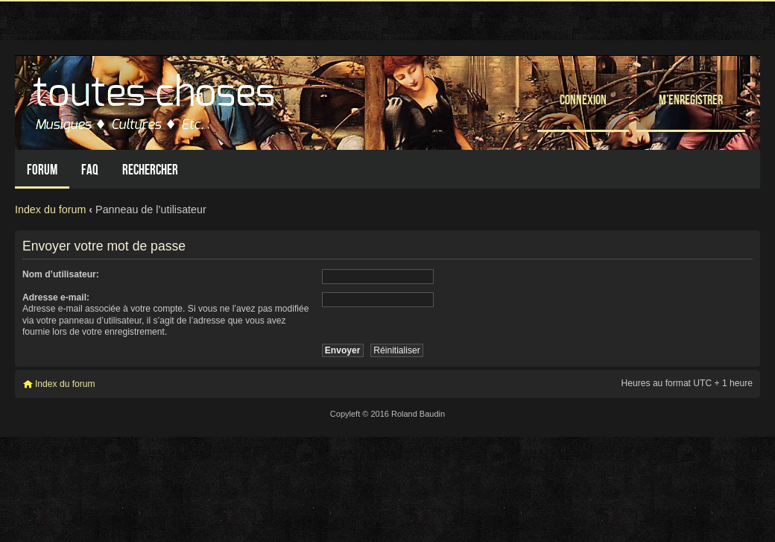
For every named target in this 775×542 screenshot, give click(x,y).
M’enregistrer (691, 99)
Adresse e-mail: (55, 297)
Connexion (583, 99)
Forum (42, 169)
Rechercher (150, 169)
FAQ (89, 169)
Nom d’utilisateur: (60, 274)
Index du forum (50, 209)
